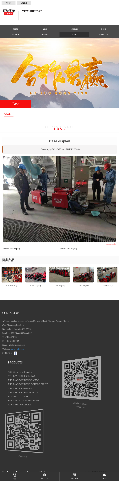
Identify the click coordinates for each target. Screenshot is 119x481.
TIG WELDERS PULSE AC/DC (23, 392)
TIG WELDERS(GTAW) (20, 388)
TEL (15, 476)
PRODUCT (44, 475)
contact (104, 475)
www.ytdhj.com (17, 349)
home (15, 29)
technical (15, 34)
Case (74, 34)
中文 (8, 3)
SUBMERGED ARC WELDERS (23, 400)
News (103, 29)
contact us (103, 34)
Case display (14, 248)
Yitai (45, 29)
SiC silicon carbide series (20, 372)
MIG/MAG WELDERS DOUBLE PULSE (28, 384)
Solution (44, 34)
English (24, 3)
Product (74, 29)
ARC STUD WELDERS (19, 404)
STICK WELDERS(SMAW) (21, 376)
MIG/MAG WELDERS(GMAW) (23, 380)
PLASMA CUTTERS (18, 396)
